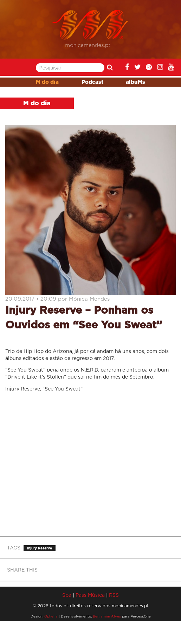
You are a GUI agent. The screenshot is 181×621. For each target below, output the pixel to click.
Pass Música (90, 594)
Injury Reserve (39, 548)
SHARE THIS (22, 569)
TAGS (13, 547)
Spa (66, 594)
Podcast (92, 82)
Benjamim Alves (107, 616)
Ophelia (51, 616)
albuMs (135, 82)
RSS (114, 594)
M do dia (47, 82)
